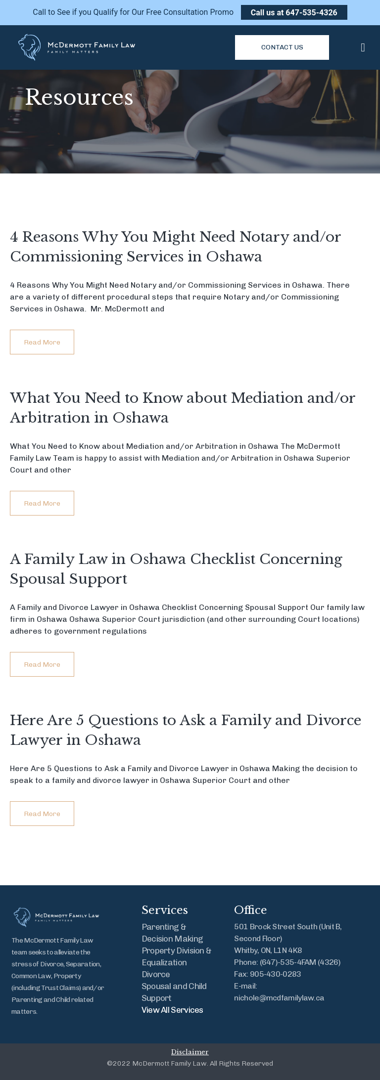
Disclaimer (190, 1052)
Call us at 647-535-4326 (294, 12)
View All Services (172, 1010)
